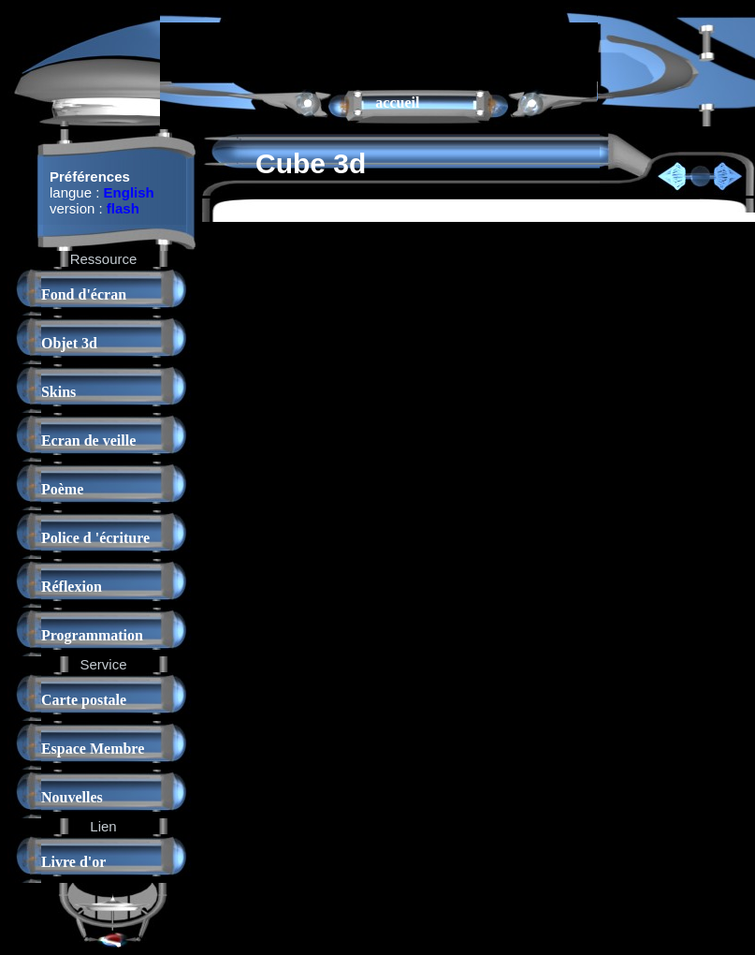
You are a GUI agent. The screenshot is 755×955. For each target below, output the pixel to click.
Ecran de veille (88, 440)
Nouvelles (72, 797)
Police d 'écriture (95, 538)
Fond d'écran (83, 294)
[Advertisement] (379, 50)
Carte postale (83, 700)
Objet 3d (69, 343)
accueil (397, 102)
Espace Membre (92, 749)
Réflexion (71, 587)
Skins (58, 392)
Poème (62, 489)
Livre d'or (73, 862)
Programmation (92, 635)
